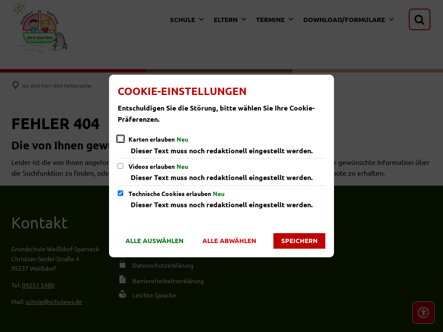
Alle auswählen (154, 240)
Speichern (299, 240)
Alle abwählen (229, 240)
